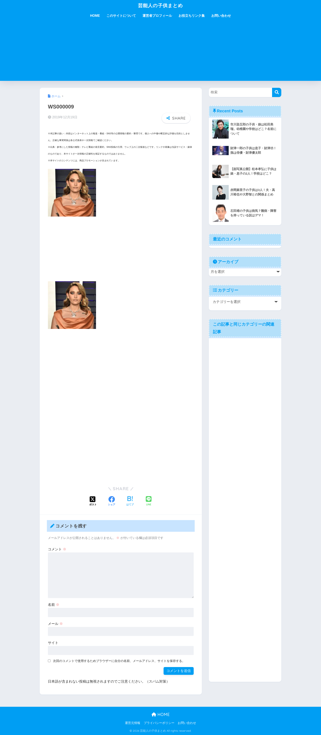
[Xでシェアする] (93, 501)
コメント (57, 549)
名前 (53, 605)
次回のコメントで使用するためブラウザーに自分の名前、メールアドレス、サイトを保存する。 (119, 661)
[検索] (276, 92)
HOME (95, 15)
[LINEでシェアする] (148, 501)
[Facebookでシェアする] (111, 501)
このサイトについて (121, 15)
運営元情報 (132, 723)
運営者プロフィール (157, 15)
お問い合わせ (221, 15)
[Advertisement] (160, 52)
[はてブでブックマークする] (130, 501)
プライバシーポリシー (159, 723)
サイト (53, 643)
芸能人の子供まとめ (160, 5)
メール (55, 624)
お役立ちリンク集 (192, 15)
